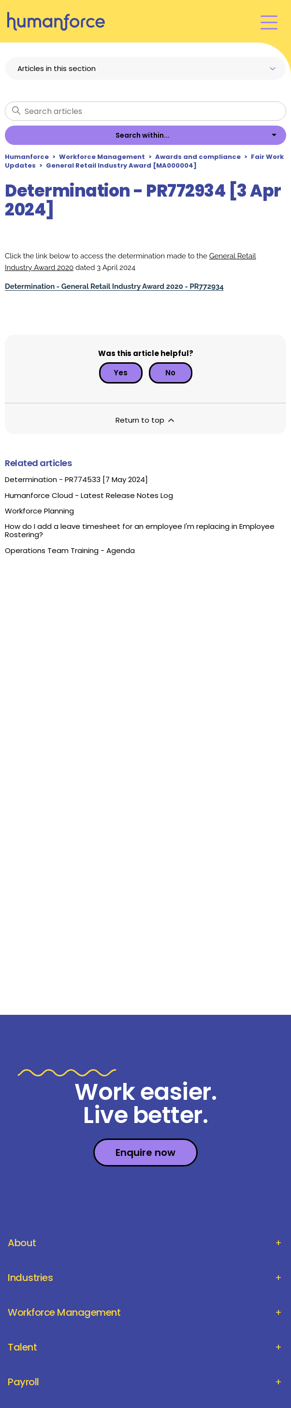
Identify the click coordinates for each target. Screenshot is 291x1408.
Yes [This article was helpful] (121, 373)
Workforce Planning (39, 511)
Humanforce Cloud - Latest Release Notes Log (89, 495)
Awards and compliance (198, 156)
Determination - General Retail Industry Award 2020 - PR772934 (114, 286)
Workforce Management (102, 156)
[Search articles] (145, 111)
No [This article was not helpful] (170, 373)
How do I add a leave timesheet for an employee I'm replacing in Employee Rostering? (140, 530)
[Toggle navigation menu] (269, 21)
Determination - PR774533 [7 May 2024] (76, 479)
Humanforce (27, 156)
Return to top (146, 420)
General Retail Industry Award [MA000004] (121, 165)
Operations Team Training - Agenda (70, 550)
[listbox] (145, 135)
